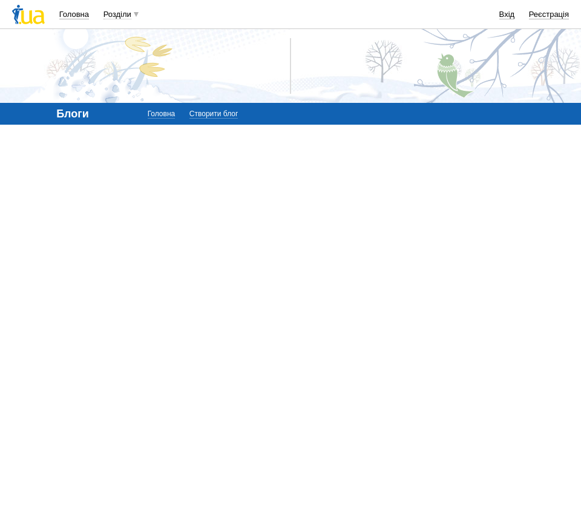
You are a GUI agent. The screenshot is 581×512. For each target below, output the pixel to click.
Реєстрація (549, 14)
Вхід (507, 14)
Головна (74, 14)
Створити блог (213, 114)
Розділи (117, 14)
